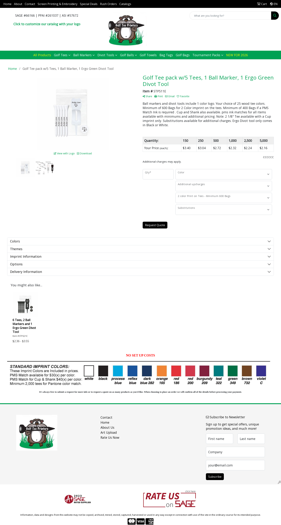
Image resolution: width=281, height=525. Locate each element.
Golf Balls (127, 55)
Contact (30, 4)
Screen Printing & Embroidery (57, 4)
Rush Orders (108, 4)
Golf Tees (60, 55)
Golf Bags (183, 55)
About (18, 4)
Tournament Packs (206, 55)
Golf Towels (148, 55)
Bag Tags (166, 55)
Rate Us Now (110, 437)
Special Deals (88, 4)
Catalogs (125, 4)
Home (7, 4)
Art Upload (109, 432)
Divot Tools (105, 55)
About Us (107, 427)
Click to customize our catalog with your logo (46, 24)
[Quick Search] (230, 15)
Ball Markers (82, 55)
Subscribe (215, 477)
